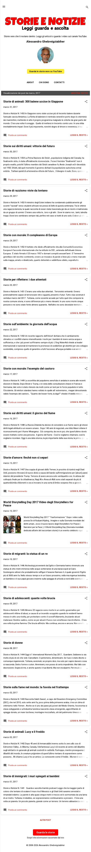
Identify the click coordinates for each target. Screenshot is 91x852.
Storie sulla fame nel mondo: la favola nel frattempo (36, 687)
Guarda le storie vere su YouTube (45, 71)
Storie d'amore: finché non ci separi (25, 457)
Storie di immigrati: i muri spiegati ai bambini (31, 776)
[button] (86, 102)
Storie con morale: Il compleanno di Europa (30, 235)
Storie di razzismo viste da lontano (25, 190)
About (30, 82)
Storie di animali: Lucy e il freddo (24, 731)
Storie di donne (13, 642)
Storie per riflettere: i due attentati (24, 279)
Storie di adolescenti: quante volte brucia (29, 598)
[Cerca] (87, 7)
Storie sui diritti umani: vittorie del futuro (29, 146)
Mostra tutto (79, 93)
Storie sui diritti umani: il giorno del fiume (29, 413)
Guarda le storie (45, 832)
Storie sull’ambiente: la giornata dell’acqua (30, 324)
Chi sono (44, 82)
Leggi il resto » (79, 135)
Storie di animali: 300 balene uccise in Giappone (33, 101)
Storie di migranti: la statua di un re (25, 553)
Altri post (45, 820)
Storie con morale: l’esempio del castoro (28, 368)
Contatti (59, 82)
